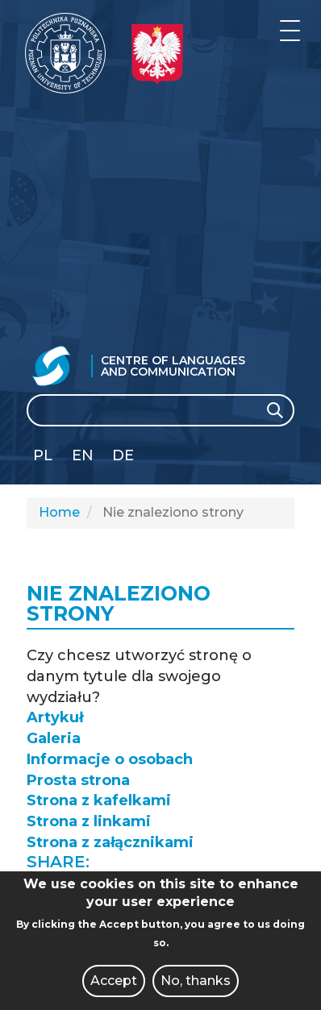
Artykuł (55, 717)
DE (123, 455)
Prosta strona (78, 780)
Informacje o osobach (110, 759)
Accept (113, 980)
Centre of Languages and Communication (173, 366)
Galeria (54, 738)
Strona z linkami (89, 821)
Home (59, 512)
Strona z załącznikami (110, 842)
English (84, 458)
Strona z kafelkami (99, 800)
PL (42, 455)
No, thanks (195, 980)
